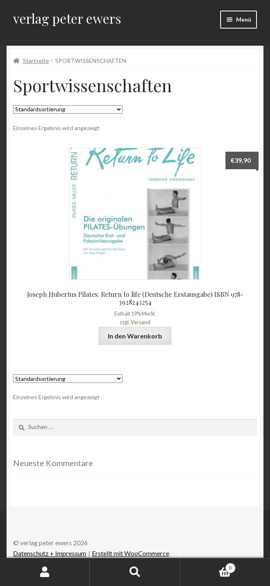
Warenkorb (208, 566)
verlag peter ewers (67, 18)
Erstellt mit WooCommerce (130, 553)
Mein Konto (45, 572)
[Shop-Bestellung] (68, 109)
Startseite (36, 60)
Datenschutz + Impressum (49, 553)
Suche (135, 572)
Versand (140, 322)
